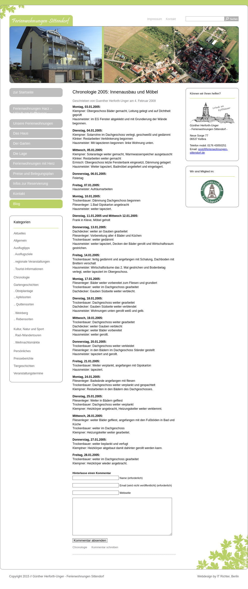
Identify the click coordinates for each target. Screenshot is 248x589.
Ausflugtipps (22, 248)
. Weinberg (21, 313)
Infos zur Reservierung (30, 183)
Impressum (154, 19)
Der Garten (21, 143)
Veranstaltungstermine (28, 373)
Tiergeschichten (24, 366)
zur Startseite (23, 92)
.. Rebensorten (23, 319)
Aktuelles (20, 233)
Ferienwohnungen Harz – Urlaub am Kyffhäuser (32, 111)
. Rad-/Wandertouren (27, 335)
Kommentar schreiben (105, 554)
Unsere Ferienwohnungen (33, 123)
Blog (16, 204)
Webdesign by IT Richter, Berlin (218, 584)
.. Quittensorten (24, 304)
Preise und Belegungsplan (33, 174)
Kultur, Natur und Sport (29, 329)
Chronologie (22, 277)
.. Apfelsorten (22, 297)
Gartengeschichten (26, 285)
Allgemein (20, 240)
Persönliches (22, 351)
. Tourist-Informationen (28, 269)
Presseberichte (23, 358)
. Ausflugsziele (23, 254)
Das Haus (20, 133)
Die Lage (20, 154)
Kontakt (171, 19)
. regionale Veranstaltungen (32, 261)
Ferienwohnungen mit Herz (34, 163)
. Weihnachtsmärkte (27, 342)
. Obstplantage (23, 291)
